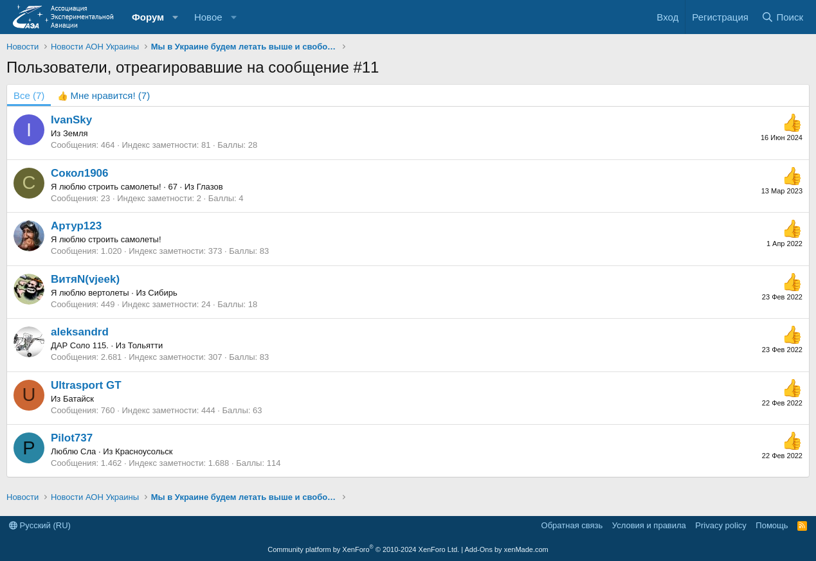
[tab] (103, 95)
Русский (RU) (40, 525)
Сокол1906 (80, 173)
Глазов (210, 186)
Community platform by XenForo (363, 549)
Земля (75, 133)
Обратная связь (572, 525)
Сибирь (162, 293)
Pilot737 (72, 438)
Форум (148, 17)
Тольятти (145, 345)
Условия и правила (649, 525)
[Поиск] (782, 17)
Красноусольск (143, 451)
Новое (208, 17)
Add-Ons (479, 549)
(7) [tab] (29, 95)
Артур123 (76, 226)
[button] (176, 17)
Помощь (772, 525)
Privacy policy (720, 525)
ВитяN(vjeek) (85, 279)
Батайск (78, 399)
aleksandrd (80, 332)
